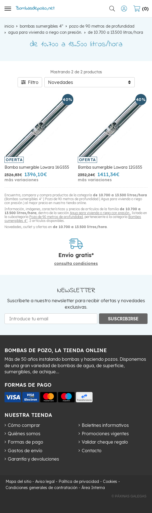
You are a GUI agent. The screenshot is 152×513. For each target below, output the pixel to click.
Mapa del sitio (18, 481)
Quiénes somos (24, 433)
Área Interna (93, 487)
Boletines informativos (105, 425)
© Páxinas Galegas (129, 496)
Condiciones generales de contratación (42, 487)
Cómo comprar (24, 425)
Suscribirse (123, 318)
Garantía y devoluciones (33, 459)
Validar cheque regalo (105, 442)
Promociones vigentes (105, 433)
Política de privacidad (79, 481)
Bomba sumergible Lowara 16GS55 (36, 167)
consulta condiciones (76, 263)
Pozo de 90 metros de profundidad (56, 217)
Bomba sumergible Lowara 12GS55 (110, 167)
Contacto (92, 450)
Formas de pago (25, 442)
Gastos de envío (25, 450)
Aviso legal (45, 481)
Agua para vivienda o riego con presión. (100, 213)
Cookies (110, 481)
